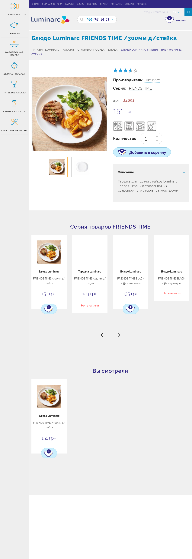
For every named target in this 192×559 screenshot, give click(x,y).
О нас (35, 4)
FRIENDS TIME (139, 88)
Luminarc (152, 80)
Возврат (129, 4)
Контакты (116, 4)
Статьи (104, 4)
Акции (81, 4)
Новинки (92, 4)
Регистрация (160, 12)
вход (147, 12)
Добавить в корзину (144, 152)
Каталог (70, 4)
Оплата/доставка (51, 4)
